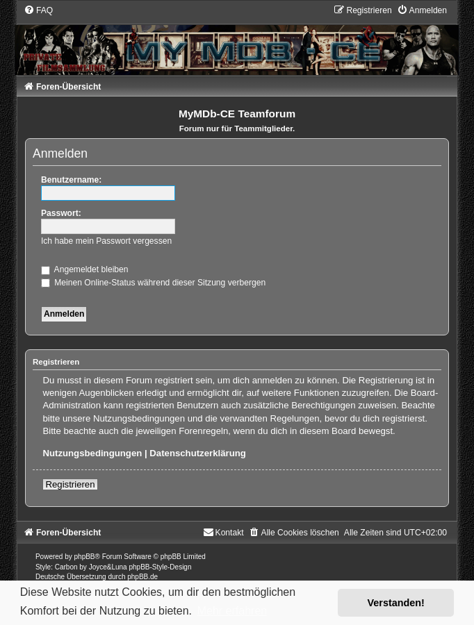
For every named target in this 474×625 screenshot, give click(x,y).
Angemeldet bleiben (85, 269)
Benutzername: (71, 180)
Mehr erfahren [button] (232, 611)
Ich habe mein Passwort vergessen (106, 241)
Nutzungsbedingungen (92, 453)
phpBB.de (142, 577)
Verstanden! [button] (396, 602)
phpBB (84, 556)
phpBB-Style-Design (160, 567)
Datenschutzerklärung (197, 453)
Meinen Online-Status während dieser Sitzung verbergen (153, 283)
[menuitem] (38, 10)
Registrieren (70, 484)
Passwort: (61, 213)
